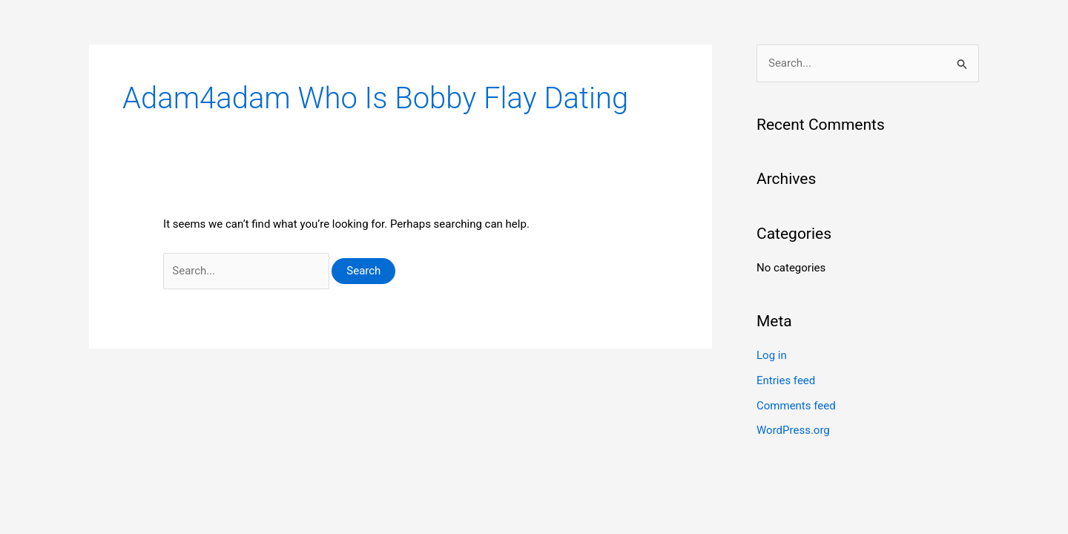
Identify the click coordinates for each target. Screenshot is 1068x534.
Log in (771, 355)
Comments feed (796, 405)
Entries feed (785, 380)
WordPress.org (793, 430)
